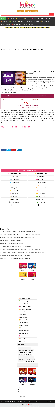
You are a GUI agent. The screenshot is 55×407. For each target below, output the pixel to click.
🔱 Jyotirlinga (27, 18)
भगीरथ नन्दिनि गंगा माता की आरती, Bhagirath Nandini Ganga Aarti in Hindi (15, 258)
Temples (25, 360)
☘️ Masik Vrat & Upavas (24, 300)
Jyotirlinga (22, 354)
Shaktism (28, 358)
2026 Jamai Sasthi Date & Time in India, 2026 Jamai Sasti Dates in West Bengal (17, 231)
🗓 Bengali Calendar (28, 24)
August (29, 27)
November (43, 27)
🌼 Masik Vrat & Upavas (41, 173)
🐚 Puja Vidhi (41, 18)
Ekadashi (31, 349)
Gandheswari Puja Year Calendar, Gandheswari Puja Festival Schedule (15, 255)
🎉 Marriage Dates (40, 190)
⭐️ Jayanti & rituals (23, 303)
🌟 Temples (19, 18)
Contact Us (28, 11)
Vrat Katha (31, 360)
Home (19, 387)
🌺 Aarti (34, 18)
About (19, 389)
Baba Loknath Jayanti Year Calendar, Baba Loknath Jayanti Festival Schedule (17, 237)
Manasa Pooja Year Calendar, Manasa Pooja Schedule (11, 243)
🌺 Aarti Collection (40, 179)
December (47, 27)
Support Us (20, 11)
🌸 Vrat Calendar (14, 193)
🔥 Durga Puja (40, 184)
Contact (20, 391)
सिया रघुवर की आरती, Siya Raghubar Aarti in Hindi (10, 240)
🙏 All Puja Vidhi (14, 176)
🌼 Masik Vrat (4, 21)
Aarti (29, 347)
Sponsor (35, 11)
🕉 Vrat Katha (40, 204)
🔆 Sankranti (29, 21)
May (21, 27)
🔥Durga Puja (10, 18)
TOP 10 (33, 358)
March (15, 27)
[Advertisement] (27, 38)
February (11, 27)
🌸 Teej (48, 18)
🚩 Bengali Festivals (16, 24)
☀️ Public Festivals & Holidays (26, 309)
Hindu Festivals (23, 351)
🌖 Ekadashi (20, 21)
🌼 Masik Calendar (40, 193)
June (24, 27)
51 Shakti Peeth (22, 347)
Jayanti (30, 351)
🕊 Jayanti (36, 21)
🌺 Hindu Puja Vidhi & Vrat (25, 306)
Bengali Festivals (23, 349)
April (18, 27)
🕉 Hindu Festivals (5, 24)
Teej (20, 360)
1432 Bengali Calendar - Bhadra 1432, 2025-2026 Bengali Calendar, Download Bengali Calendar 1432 (22, 252)
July (26, 27)
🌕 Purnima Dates (14, 199)
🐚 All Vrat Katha (41, 176)
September (34, 27)
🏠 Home (3, 18)
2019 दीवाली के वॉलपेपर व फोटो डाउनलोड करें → (18, 126)
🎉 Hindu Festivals (14, 179)
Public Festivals (23, 356)
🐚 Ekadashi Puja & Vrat (24, 298)
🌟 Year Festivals (14, 190)
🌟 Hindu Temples (14, 184)
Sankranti (21, 358)
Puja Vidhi (31, 356)
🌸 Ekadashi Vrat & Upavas (14, 173)
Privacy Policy (21, 396)
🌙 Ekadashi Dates (14, 196)
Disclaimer (20, 393)
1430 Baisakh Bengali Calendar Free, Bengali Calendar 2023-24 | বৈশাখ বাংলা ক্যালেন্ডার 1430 (20, 249)
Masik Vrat (28, 354)
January (7, 27)
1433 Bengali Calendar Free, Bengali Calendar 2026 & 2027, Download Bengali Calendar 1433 (20, 234)
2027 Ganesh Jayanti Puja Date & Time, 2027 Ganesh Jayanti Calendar (15, 246)
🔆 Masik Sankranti (41, 187)
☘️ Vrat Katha (12, 21)
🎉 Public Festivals (45, 21)
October (38, 27)
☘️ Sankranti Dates (41, 196)
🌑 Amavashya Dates (41, 199)
